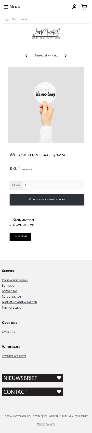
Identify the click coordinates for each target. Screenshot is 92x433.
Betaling (8, 285)
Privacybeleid (11, 307)
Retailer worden (14, 356)
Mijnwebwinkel (46, 424)
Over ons (8, 332)
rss (45, 416)
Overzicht (20, 236)
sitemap (37, 416)
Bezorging (9, 291)
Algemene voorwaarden (19, 302)
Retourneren (11, 296)
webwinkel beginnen (61, 416)
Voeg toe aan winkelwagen (47, 199)
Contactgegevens (15, 280)
